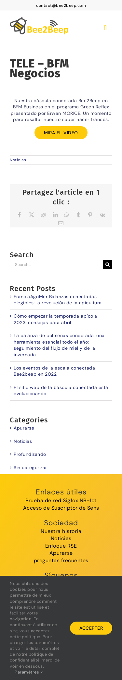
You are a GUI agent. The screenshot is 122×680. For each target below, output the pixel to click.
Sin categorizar (30, 467)
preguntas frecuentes (61, 560)
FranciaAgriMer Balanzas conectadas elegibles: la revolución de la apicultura (58, 300)
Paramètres (29, 672)
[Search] (107, 264)
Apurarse (24, 428)
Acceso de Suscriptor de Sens (61, 507)
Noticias (18, 160)
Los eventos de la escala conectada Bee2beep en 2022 (54, 371)
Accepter (91, 628)
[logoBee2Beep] (39, 16)
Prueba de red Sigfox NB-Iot (61, 500)
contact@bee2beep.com (61, 5)
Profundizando (30, 454)
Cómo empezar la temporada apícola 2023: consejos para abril (55, 319)
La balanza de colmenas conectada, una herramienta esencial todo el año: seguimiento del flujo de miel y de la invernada (59, 345)
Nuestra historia (61, 531)
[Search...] (56, 264)
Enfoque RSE (61, 545)
